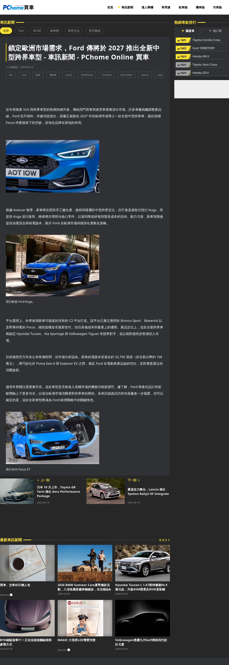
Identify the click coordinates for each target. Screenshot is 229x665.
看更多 (163, 540)
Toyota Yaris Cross (205, 65)
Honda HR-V (201, 56)
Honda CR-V (201, 73)
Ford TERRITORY (204, 48)
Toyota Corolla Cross (206, 40)
